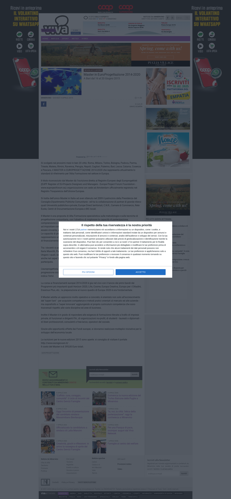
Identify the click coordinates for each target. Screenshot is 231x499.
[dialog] (115, 249)
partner (83, 230)
